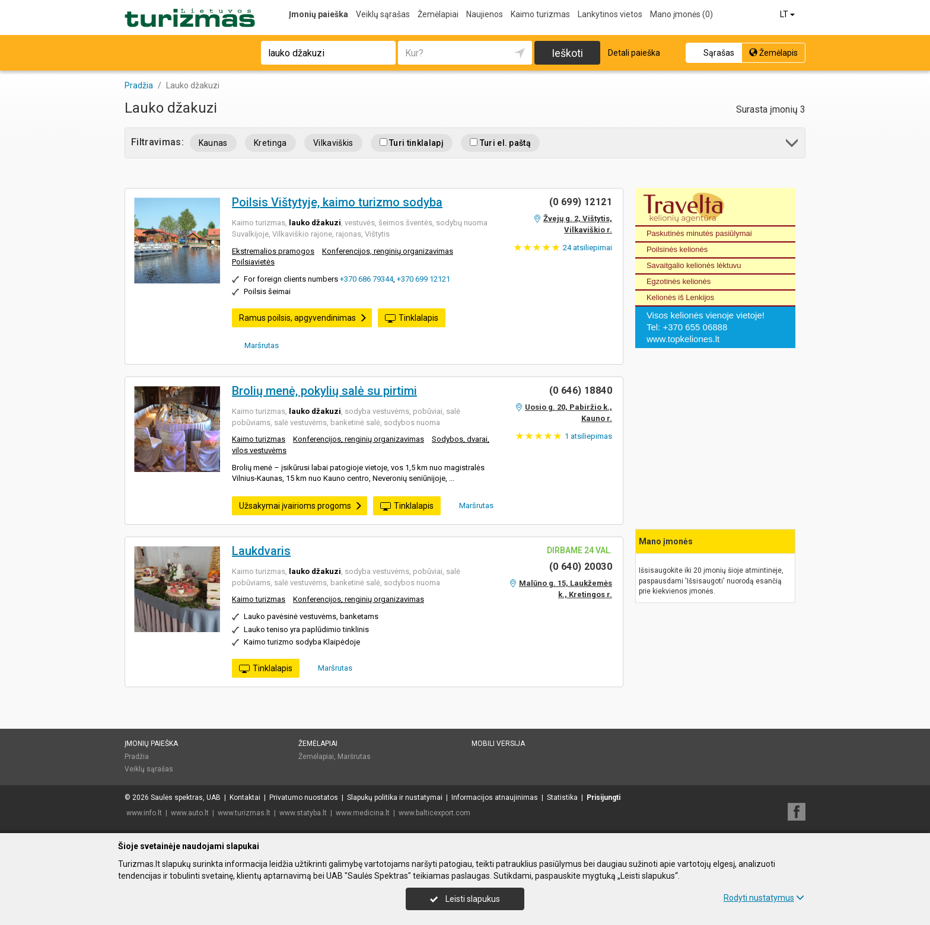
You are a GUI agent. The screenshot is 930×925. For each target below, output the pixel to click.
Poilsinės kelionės (677, 249)
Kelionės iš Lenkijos (680, 297)
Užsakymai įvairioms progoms (300, 506)
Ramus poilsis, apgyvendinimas (303, 318)
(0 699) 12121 (580, 202)
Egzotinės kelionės (678, 281)
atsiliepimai (587, 247)
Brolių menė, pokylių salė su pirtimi (324, 391)
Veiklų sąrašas (383, 14)
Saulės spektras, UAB (186, 797)
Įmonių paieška (318, 14)
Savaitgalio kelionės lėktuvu (693, 265)
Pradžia (137, 756)
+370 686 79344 (366, 279)
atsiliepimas (588, 436)
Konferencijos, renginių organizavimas (387, 251)
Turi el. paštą (500, 143)
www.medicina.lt (363, 813)
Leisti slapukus (465, 899)
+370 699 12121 (423, 279)
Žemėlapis (773, 53)
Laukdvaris (261, 551)
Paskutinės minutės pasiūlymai (699, 233)
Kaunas (213, 143)
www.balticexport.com (434, 813)
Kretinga (270, 143)
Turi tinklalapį (412, 143)
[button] (793, 145)
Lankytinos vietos (610, 14)
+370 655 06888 (695, 327)
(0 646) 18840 (580, 390)
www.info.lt (144, 813)
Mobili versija (498, 743)
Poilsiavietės (253, 261)
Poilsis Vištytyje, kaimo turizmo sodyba (337, 202)
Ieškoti (567, 53)
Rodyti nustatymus (764, 897)
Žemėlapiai (438, 14)
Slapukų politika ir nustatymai (394, 797)
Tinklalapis (411, 318)
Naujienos (484, 14)
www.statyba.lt (303, 813)
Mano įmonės (681, 14)
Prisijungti (603, 797)
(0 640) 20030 (580, 566)
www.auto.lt (190, 813)
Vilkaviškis (333, 143)
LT (788, 14)
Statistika (562, 797)
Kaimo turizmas (540, 14)
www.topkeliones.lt (682, 339)
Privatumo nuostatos (303, 797)
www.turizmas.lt (244, 813)
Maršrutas (257, 345)
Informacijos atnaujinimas (494, 797)
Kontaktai (245, 797)
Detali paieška (634, 53)
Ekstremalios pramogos (273, 251)
